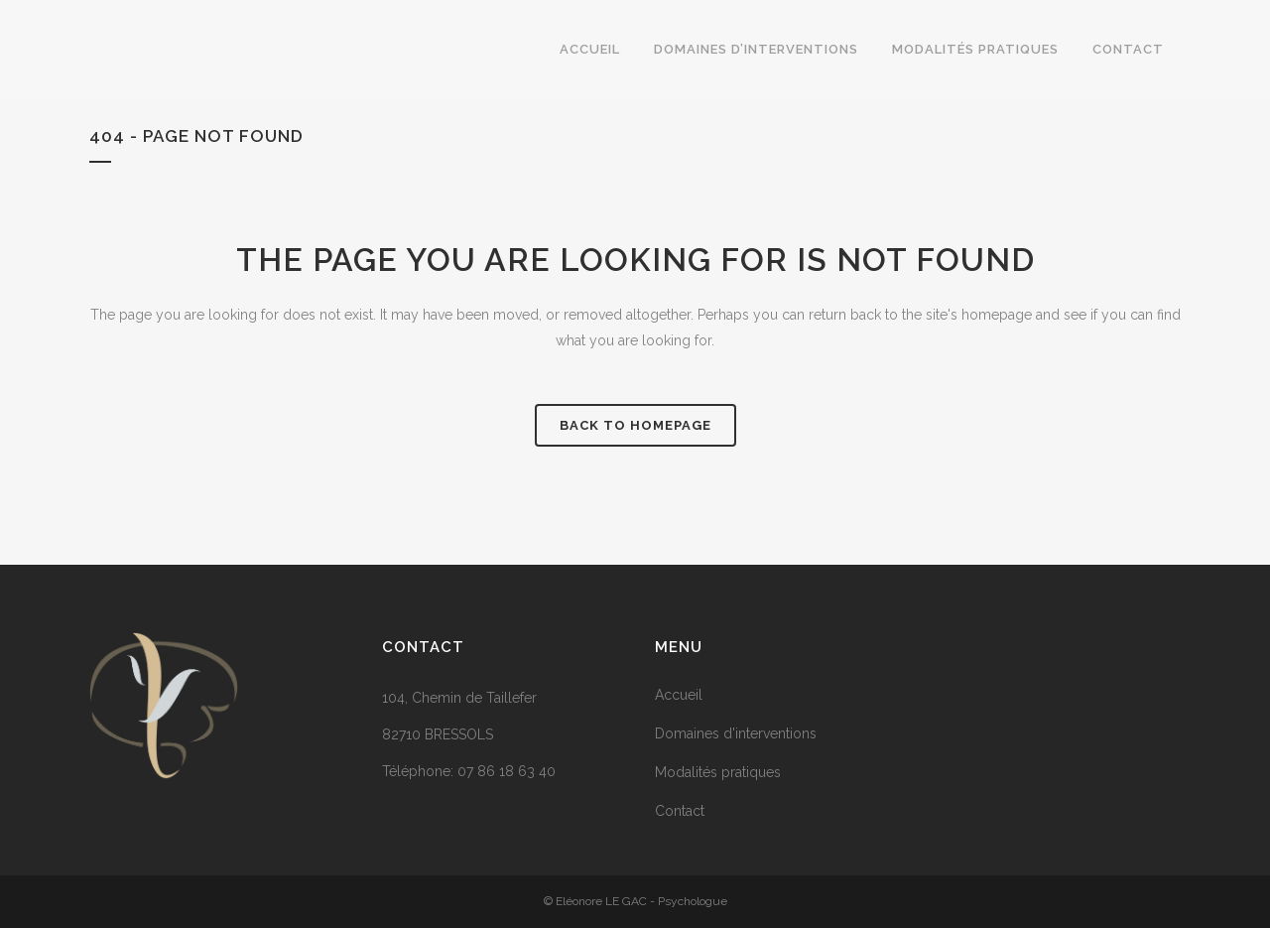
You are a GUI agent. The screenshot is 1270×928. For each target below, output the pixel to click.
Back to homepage (635, 425)
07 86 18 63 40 (506, 771)
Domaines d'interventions (736, 733)
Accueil (678, 695)
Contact (679, 811)
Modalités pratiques (718, 772)
